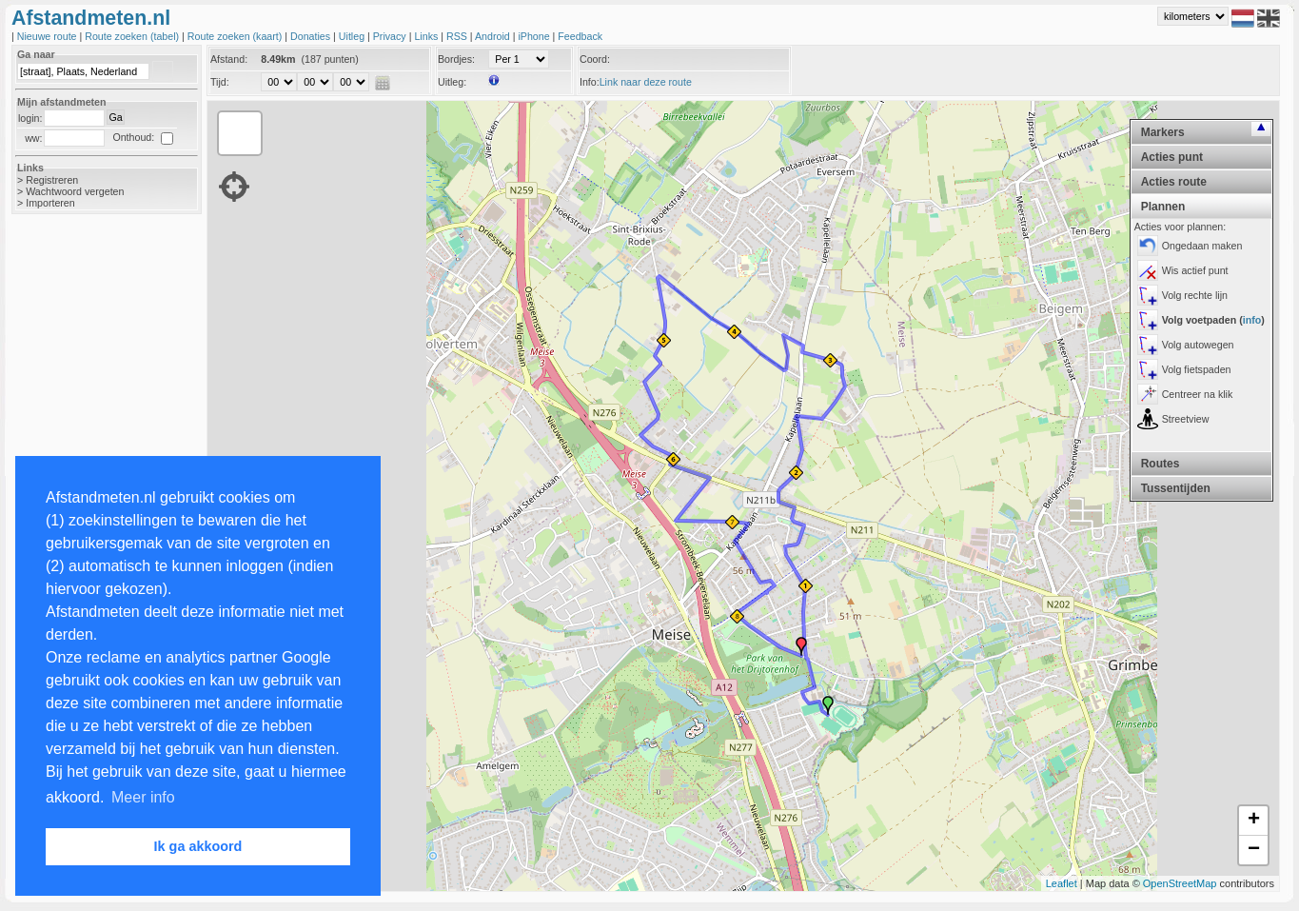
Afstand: (228, 59)
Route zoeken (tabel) (133, 36)
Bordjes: (456, 59)
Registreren (52, 180)
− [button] (1254, 850)
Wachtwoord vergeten (75, 191)
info (1252, 320)
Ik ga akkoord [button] (198, 846)
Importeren (50, 202)
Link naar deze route (646, 82)
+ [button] (1254, 820)
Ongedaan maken (1202, 245)
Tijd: (219, 82)
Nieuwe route (48, 36)
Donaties (311, 36)
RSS (458, 36)
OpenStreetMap (1180, 883)
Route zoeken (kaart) (236, 36)
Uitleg (353, 36)
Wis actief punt (1195, 270)
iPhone (535, 36)
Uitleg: (452, 82)
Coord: (595, 59)
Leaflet (1061, 883)
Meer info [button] (143, 797)
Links (427, 36)
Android (494, 36)
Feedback (580, 36)
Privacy (391, 36)
